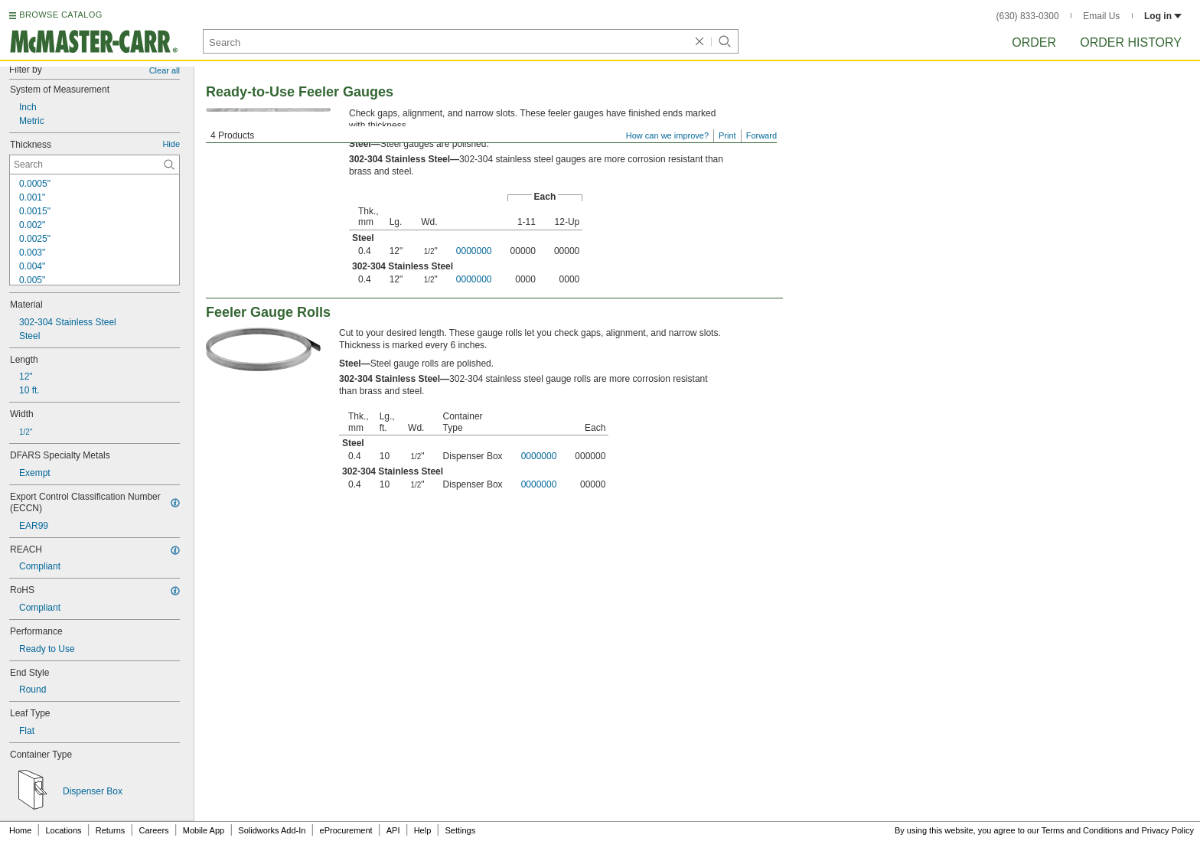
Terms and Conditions (1082, 830)
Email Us (1101, 16)
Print (727, 135)
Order (1034, 42)
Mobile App (203, 830)
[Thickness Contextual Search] (94, 164)
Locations (64, 830)
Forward (761, 135)
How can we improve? (667, 135)
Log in (1163, 16)
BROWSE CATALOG (60, 14)
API (393, 830)
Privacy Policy (1168, 830)
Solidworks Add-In (271, 830)
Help (423, 830)
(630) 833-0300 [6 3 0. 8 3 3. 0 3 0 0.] (1027, 16)
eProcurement (346, 830)
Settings (460, 830)
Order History (1131, 42)
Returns (111, 830)
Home (20, 830)
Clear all (164, 70)
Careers (153, 830)
